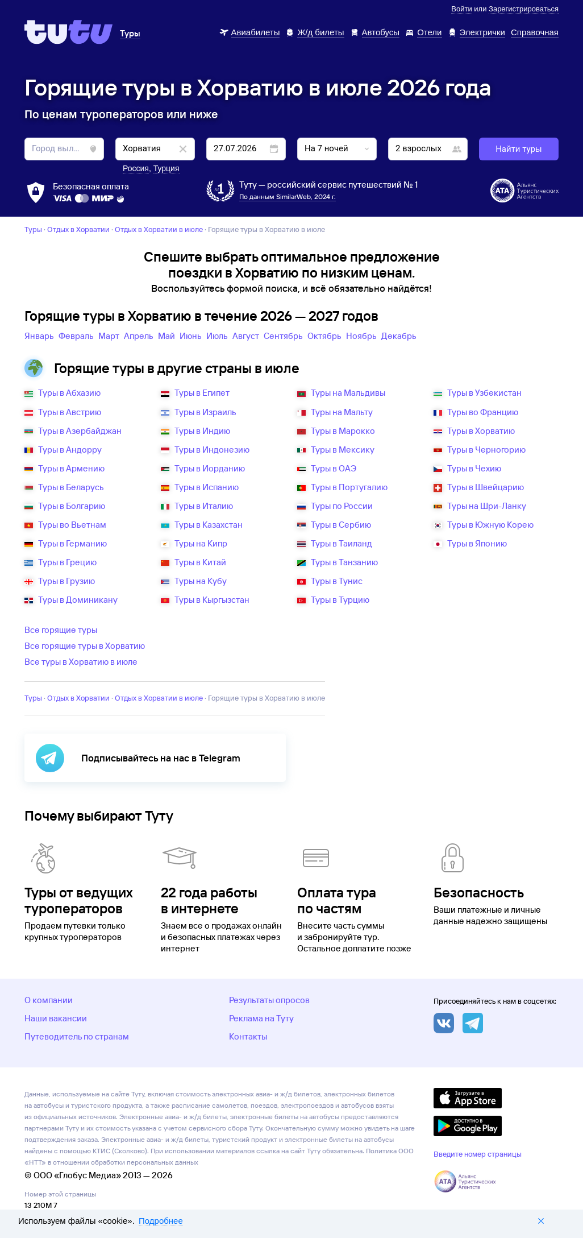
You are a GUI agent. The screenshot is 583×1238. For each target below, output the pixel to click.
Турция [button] (166, 168)
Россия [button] (136, 168)
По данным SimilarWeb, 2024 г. (287, 196)
